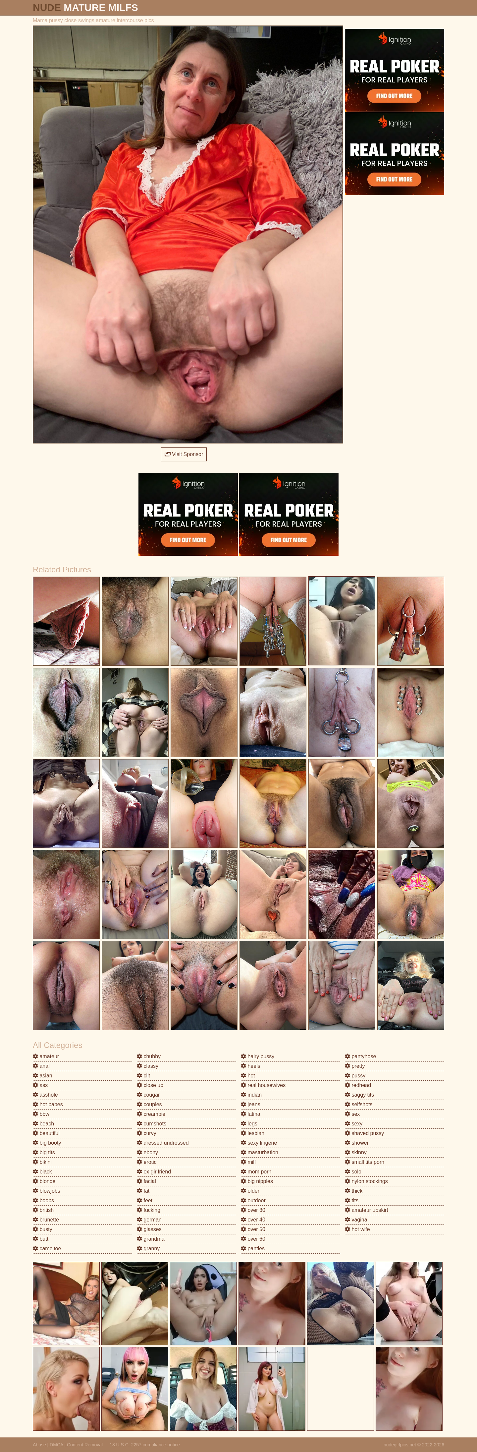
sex (352, 1114)
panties (253, 1248)
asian (42, 1075)
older (250, 1191)
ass (40, 1085)
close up (150, 1085)
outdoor (253, 1200)
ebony (147, 1152)
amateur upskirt (366, 1210)
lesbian (252, 1133)
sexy (353, 1123)
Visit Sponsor (184, 454)
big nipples (257, 1181)
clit (143, 1075)
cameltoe (47, 1248)
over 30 (253, 1210)
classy (147, 1066)
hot (248, 1075)
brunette (46, 1219)
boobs (43, 1200)
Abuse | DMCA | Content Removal (68, 1444)
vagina (356, 1219)
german (149, 1219)
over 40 (253, 1219)
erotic (147, 1162)
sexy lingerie (259, 1143)
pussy (355, 1075)
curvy (146, 1133)
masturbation (259, 1152)
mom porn (256, 1171)
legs (249, 1123)
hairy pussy (257, 1056)
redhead (358, 1085)
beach (43, 1123)
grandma (151, 1239)
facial (146, 1181)
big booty (47, 1143)
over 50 (253, 1229)
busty (42, 1229)
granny (148, 1248)
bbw (41, 1114)
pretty (355, 1066)
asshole (45, 1095)
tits (351, 1200)
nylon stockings (366, 1181)
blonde (44, 1181)
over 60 (253, 1239)
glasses (149, 1229)
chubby (149, 1056)
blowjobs (46, 1191)
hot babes (48, 1104)
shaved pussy (364, 1133)
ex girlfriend (154, 1171)
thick (353, 1191)
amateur (46, 1056)
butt (40, 1239)
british (43, 1210)
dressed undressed (163, 1143)
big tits (44, 1152)
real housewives (263, 1085)
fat (143, 1191)
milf (248, 1162)
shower (357, 1143)
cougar (148, 1095)
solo (353, 1171)
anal (41, 1066)
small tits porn (364, 1162)
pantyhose (360, 1056)
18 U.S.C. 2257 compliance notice (145, 1444)
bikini (42, 1162)
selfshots (359, 1104)
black (42, 1171)
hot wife (357, 1229)
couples (149, 1104)
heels (250, 1066)
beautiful (46, 1133)
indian (251, 1095)
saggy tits (359, 1095)
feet (144, 1200)
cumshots (151, 1123)
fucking (148, 1210)
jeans (250, 1104)
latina (250, 1114)
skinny (356, 1152)
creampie (151, 1114)
